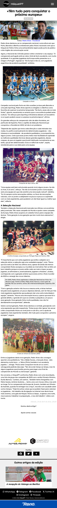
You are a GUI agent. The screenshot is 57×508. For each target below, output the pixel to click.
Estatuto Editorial (40, 498)
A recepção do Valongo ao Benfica (23, 484)
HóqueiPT (22, 498)
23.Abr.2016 (28, 19)
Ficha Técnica (30, 498)
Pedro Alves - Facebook (31, 41)
